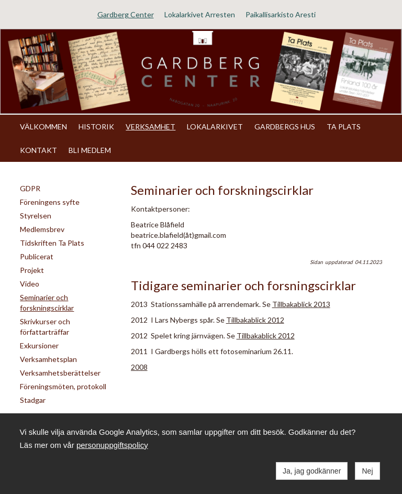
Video (29, 283)
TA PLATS (344, 126)
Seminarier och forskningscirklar (47, 302)
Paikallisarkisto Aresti (280, 14)
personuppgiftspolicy (112, 445)
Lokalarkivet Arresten (199, 14)
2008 (139, 367)
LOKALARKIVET (215, 126)
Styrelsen (35, 215)
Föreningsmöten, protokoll (63, 386)
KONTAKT (38, 150)
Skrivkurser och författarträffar (45, 326)
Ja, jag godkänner (312, 471)
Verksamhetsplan (48, 359)
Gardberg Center (125, 14)
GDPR (30, 188)
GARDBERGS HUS (284, 126)
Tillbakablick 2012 (255, 319)
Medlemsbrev (42, 229)
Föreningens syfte (50, 201)
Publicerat (36, 256)
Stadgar (33, 400)
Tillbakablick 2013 (301, 304)
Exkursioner (39, 345)
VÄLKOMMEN (43, 126)
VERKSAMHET (150, 126)
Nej (367, 471)
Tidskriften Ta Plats (52, 242)
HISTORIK (96, 126)
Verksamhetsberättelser (60, 372)
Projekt (32, 270)
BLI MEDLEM (90, 150)
